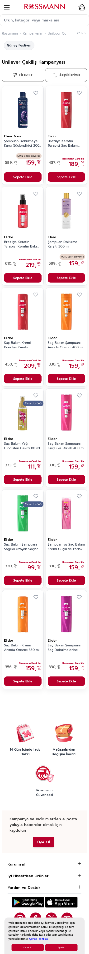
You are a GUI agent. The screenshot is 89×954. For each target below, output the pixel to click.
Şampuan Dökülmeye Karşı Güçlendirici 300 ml (21, 143)
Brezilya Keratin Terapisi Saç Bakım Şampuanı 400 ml (63, 143)
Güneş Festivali (19, 45)
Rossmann (10, 33)
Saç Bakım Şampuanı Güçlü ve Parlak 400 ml (66, 446)
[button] (81, 7)
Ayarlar (61, 947)
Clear (52, 237)
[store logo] (44, 6)
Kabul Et (27, 947)
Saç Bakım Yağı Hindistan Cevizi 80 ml (22, 446)
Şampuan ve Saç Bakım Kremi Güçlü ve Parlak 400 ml (66, 547)
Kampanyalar (33, 33)
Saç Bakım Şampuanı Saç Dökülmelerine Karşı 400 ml (64, 648)
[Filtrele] (23, 75)
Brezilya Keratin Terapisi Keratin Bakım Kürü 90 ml (22, 244)
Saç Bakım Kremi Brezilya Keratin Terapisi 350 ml (17, 345)
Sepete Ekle (22, 177)
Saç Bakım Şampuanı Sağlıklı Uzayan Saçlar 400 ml (21, 547)
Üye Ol (43, 842)
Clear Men (12, 136)
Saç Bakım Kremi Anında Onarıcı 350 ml (21, 647)
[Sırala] (66, 75)
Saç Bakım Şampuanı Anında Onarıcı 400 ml (65, 345)
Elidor (52, 136)
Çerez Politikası (38, 939)
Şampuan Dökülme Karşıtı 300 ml (62, 244)
